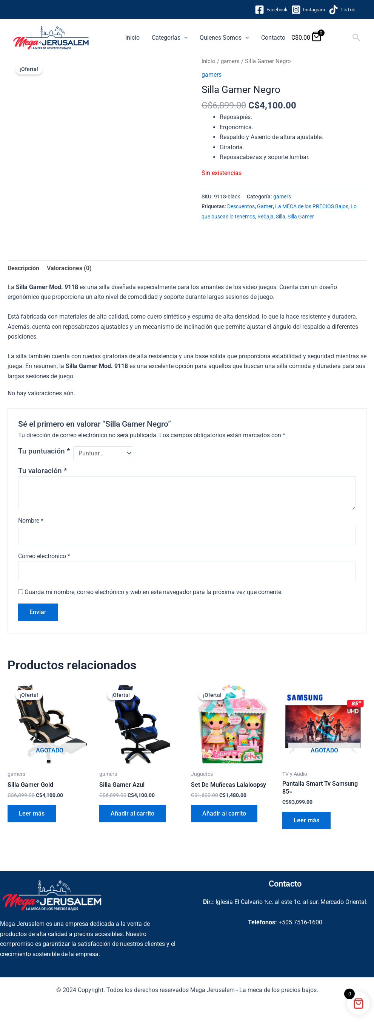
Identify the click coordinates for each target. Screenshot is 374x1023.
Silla (280, 217)
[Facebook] (271, 9)
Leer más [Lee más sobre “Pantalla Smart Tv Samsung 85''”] (306, 820)
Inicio (132, 37)
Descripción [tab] (23, 268)
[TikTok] (342, 9)
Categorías (170, 37)
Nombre (30, 520)
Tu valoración (42, 470)
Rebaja (265, 217)
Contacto (273, 37)
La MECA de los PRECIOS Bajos (311, 206)
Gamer (265, 206)
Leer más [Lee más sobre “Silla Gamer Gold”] (32, 813)
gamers (230, 61)
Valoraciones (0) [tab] (69, 268)
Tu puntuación (44, 451)
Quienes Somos (224, 37)
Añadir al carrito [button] (132, 813)
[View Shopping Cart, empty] (338, 38)
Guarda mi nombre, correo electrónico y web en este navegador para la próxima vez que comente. (154, 592)
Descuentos (241, 206)
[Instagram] (308, 9)
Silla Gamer (301, 217)
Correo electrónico (44, 556)
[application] (184, 37)
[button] (356, 38)
